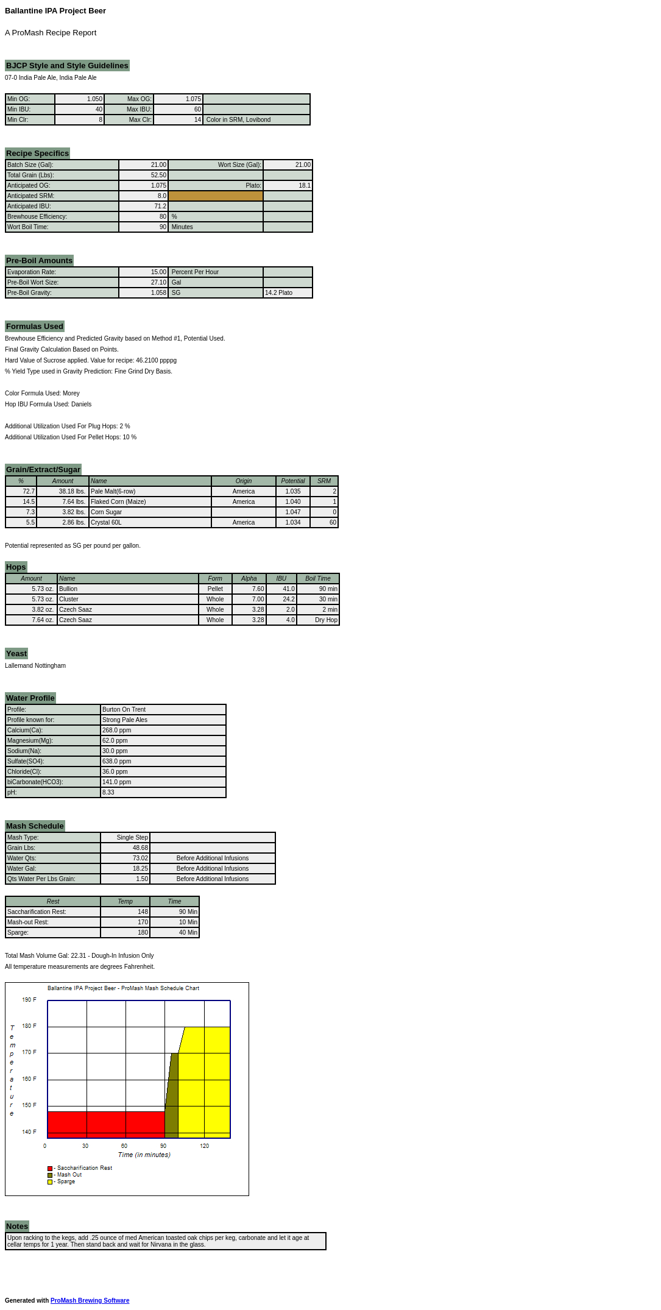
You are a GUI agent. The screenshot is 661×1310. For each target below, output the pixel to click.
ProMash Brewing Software (90, 1300)
